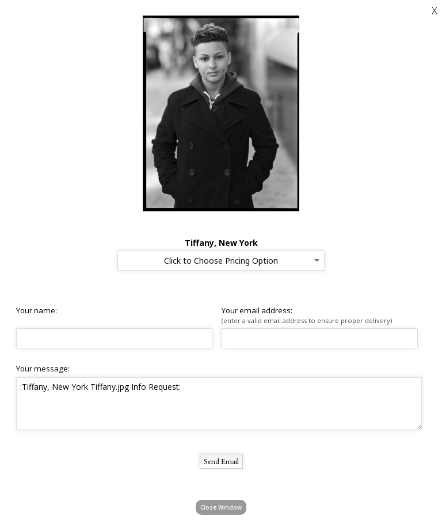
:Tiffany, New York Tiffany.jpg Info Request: (219, 403)
